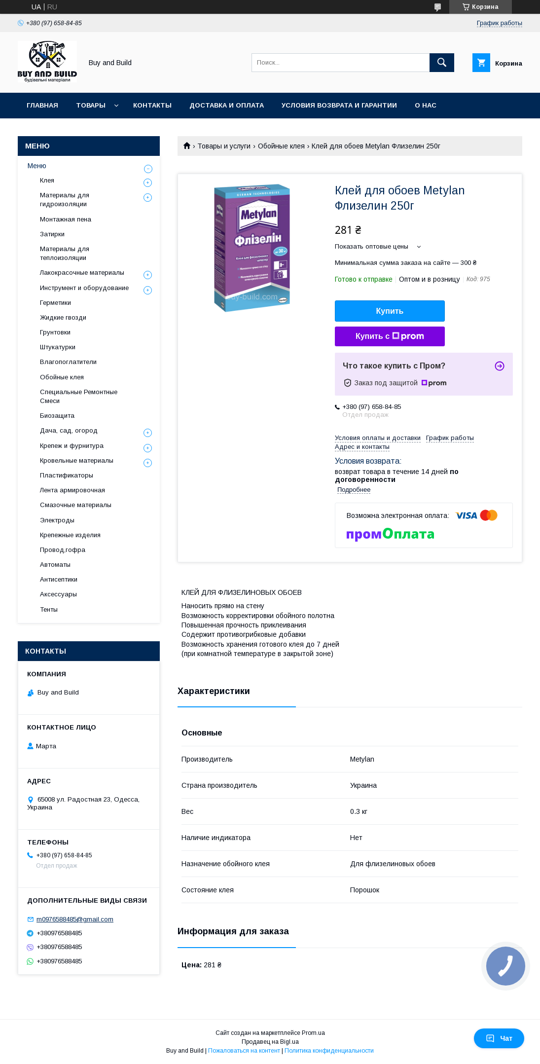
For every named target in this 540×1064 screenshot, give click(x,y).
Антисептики (58, 579)
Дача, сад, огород (69, 430)
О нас (425, 105)
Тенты (49, 609)
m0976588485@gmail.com (74, 919)
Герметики (55, 302)
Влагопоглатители (68, 362)
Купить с (390, 336)
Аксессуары (58, 594)
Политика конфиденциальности (329, 1050)
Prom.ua (313, 1032)
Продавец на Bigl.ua (270, 1041)
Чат (499, 1038)
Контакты (152, 105)
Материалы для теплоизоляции (64, 253)
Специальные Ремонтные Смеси (78, 396)
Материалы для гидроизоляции (64, 199)
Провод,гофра (62, 549)
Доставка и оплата (226, 105)
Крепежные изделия (70, 535)
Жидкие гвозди (63, 317)
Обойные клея (281, 146)
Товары (91, 105)
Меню (37, 166)
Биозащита (57, 415)
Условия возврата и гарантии (339, 105)
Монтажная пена (65, 219)
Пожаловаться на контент (244, 1050)
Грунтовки (55, 332)
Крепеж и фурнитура (72, 445)
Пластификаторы (66, 475)
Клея (47, 180)
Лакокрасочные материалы (82, 272)
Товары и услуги (224, 146)
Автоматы (55, 564)
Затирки (52, 234)
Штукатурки (57, 347)
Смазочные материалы (75, 505)
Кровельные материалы (76, 460)
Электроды (57, 520)
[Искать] (442, 62)
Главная (42, 105)
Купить (390, 311)
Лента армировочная (72, 490)
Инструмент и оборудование (84, 288)
